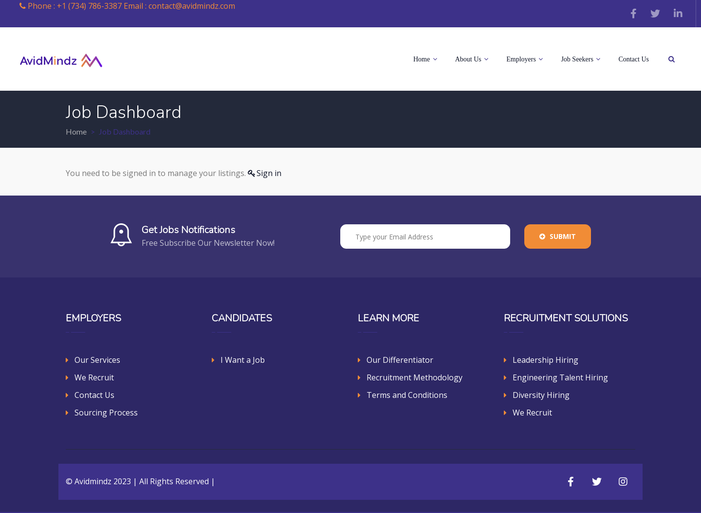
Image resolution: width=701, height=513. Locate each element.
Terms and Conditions (407, 395)
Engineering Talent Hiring (560, 377)
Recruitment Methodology (414, 377)
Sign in (269, 173)
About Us (472, 59)
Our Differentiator (400, 360)
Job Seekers (580, 59)
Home (425, 59)
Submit (557, 236)
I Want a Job (243, 360)
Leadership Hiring (545, 360)
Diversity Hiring (541, 395)
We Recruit (94, 377)
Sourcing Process (106, 412)
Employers (524, 59)
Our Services (97, 360)
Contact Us (633, 59)
